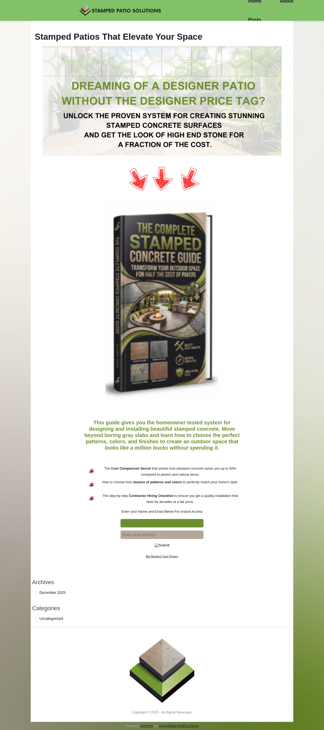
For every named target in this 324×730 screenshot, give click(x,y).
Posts (254, 19)
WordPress (146, 725)
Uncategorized (51, 618)
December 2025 (52, 592)
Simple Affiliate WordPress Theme (178, 725)
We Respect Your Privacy (162, 556)
